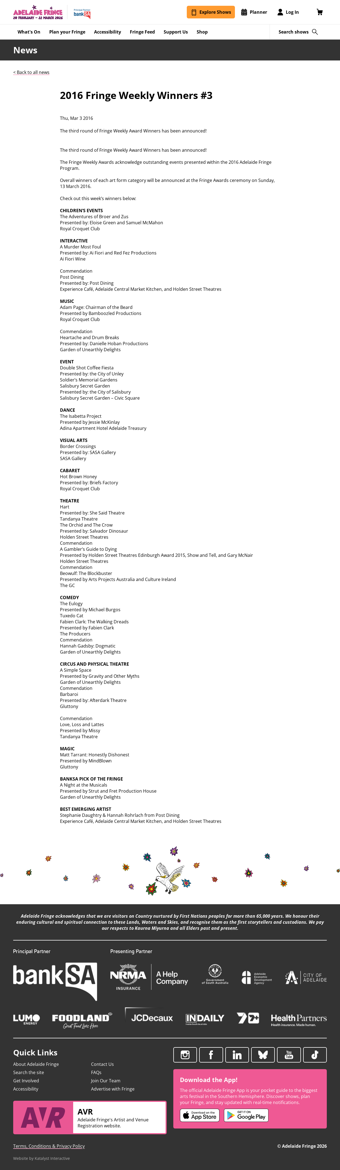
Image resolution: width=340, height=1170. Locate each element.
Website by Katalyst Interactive (41, 1158)
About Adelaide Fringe (36, 1064)
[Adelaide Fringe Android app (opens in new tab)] (246, 1115)
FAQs (96, 1072)
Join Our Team (105, 1081)
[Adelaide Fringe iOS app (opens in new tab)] (200, 1115)
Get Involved (26, 1081)
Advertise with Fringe (113, 1089)
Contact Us (102, 1064)
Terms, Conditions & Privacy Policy (49, 1146)
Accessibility (25, 1089)
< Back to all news (31, 72)
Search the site (28, 1072)
